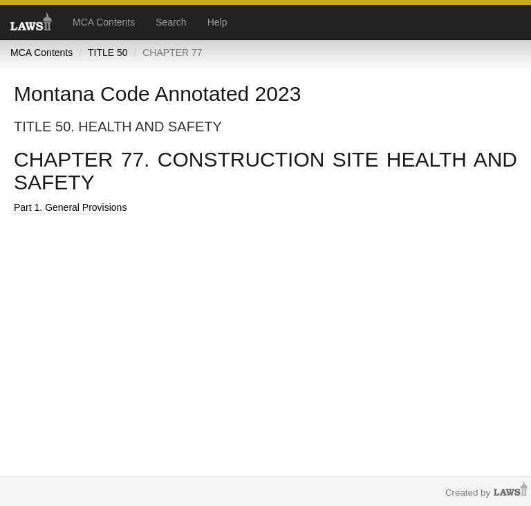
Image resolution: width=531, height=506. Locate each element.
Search (171, 22)
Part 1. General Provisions (70, 207)
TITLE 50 (108, 52)
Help (217, 22)
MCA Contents (104, 22)
